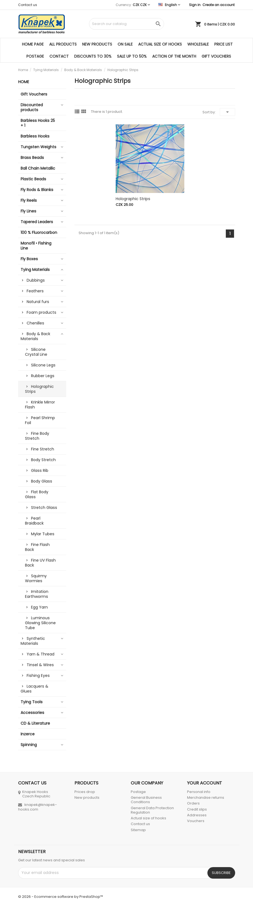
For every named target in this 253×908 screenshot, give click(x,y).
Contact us (27, 4)
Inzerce (28, 734)
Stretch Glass (44, 507)
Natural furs (38, 301)
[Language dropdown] (169, 5)
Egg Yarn (39, 607)
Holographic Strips (39, 389)
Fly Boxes (29, 259)
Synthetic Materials (33, 641)
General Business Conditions (146, 800)
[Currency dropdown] (141, 5)
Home (23, 82)
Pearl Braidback (34, 520)
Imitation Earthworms (36, 594)
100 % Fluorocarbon (39, 232)
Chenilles (35, 323)
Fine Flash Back (37, 547)
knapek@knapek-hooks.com (37, 807)
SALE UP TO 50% (132, 56)
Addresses (197, 815)
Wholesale (198, 44)
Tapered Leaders (37, 222)
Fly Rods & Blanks (37, 189)
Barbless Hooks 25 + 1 (38, 123)
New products (97, 44)
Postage (35, 56)
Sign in (195, 4)
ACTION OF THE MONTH (174, 56)
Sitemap (138, 830)
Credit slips (197, 809)
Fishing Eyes (38, 675)
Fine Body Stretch (37, 436)
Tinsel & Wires (40, 665)
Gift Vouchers (216, 56)
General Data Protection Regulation (152, 810)
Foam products (41, 312)
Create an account (218, 4)
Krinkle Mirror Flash (40, 404)
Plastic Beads (33, 179)
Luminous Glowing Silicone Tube (40, 622)
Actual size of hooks (160, 44)
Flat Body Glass (36, 494)
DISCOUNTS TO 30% (93, 56)
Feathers (35, 291)
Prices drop (84, 791)
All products (63, 44)
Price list (223, 44)
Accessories (32, 712)
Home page (33, 44)
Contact (59, 56)
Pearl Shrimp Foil (40, 420)
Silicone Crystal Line (36, 352)
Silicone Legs (43, 365)
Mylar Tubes (42, 534)
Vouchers (195, 820)
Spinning (29, 744)
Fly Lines (28, 211)
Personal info (198, 791)
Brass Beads (32, 157)
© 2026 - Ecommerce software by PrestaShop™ (60, 896)
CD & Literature (35, 723)
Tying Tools (32, 702)
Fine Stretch (42, 449)
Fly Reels (29, 200)
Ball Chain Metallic (38, 168)
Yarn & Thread (40, 654)
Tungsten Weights (38, 147)
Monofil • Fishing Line (36, 245)
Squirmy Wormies (36, 578)
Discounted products (32, 107)
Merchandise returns (205, 797)
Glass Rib (39, 470)
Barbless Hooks (35, 136)
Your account (204, 783)
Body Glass (41, 481)
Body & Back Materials (35, 336)
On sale (125, 44)
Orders (193, 803)
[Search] (126, 24)
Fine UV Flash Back (40, 562)
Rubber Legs (42, 376)
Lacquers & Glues (34, 688)
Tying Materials (35, 269)
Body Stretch (43, 460)
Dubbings (36, 280)
